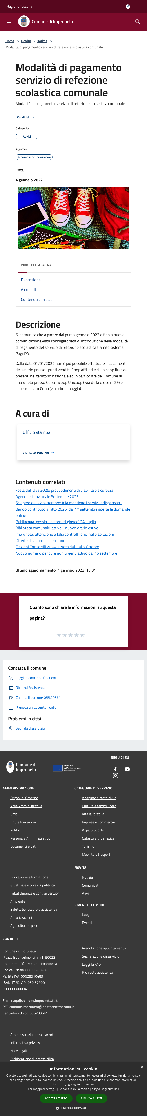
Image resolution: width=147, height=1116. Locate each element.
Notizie (42, 41)
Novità (26, 41)
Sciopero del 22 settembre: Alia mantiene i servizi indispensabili (69, 503)
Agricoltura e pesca (25, 925)
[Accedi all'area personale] (128, 6)
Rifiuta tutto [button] (91, 1098)
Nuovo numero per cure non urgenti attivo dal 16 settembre (66, 553)
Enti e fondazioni (23, 822)
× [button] (142, 1067)
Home (9, 41)
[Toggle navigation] (9, 21)
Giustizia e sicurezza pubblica (32, 885)
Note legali (18, 1050)
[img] (123, 263)
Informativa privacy (25, 1042)
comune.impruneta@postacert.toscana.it (41, 1006)
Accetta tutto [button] (56, 1098)
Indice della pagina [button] (36, 265)
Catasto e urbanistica (98, 838)
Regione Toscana (19, 6)
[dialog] (73, 1089)
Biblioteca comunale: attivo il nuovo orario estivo (57, 528)
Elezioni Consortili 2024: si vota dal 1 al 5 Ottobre (57, 547)
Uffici (14, 814)
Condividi (26, 117)
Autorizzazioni (21, 917)
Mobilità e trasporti (96, 854)
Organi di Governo (24, 797)
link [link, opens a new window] (116, 1089)
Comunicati (90, 885)
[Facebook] (115, 769)
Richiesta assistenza (97, 972)
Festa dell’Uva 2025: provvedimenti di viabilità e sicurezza (64, 490)
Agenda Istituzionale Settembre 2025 (47, 496)
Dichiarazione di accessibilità (32, 1058)
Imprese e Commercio (98, 822)
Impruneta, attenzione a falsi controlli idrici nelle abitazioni (65, 534)
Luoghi (87, 914)
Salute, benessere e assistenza (33, 909)
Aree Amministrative (26, 806)
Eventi (87, 922)
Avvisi (86, 893)
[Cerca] (137, 21)
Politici (15, 830)
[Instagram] (115, 776)
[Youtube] (127, 769)
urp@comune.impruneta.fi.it (35, 1000)
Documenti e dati (23, 846)
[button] (73, 1108)
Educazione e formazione (29, 877)
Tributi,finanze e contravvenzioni (35, 893)
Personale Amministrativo (30, 838)
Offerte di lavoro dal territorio (40, 540)
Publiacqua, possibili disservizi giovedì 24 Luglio (56, 522)
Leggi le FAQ (91, 964)
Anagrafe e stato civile (99, 797)
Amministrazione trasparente (32, 1034)
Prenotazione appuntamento (104, 948)
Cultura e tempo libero (99, 806)
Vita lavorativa (93, 814)
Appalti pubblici (93, 830)
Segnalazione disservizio (100, 956)
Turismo (88, 846)
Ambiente (17, 901)
